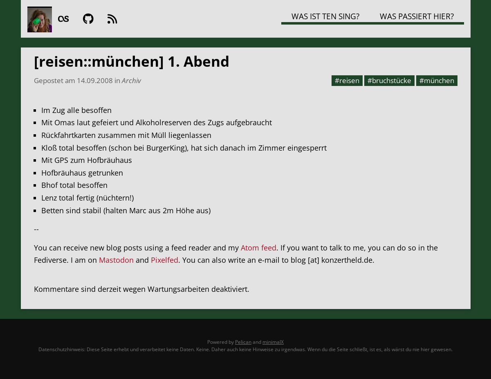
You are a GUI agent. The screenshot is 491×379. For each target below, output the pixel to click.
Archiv (131, 80)
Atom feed (258, 248)
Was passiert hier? (417, 16)
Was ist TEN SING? (325, 16)
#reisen (347, 80)
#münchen (436, 80)
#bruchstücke (389, 80)
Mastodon (116, 260)
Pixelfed (164, 260)
